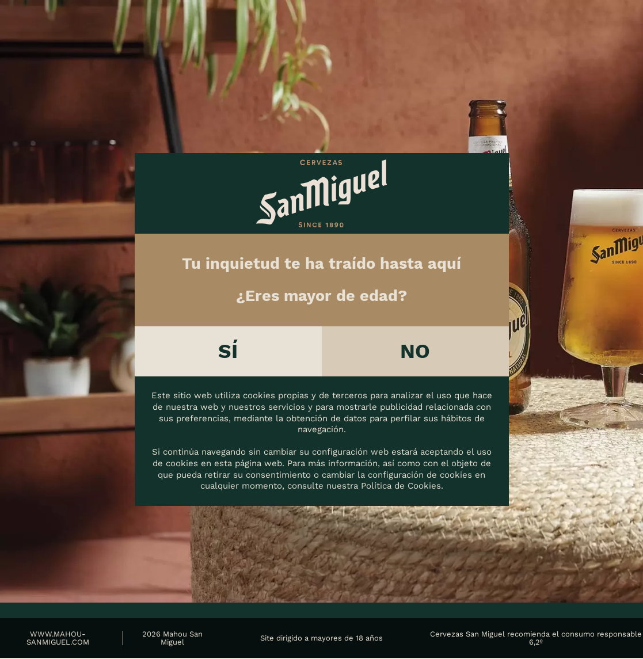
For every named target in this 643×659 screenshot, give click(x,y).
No (415, 351)
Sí (228, 351)
